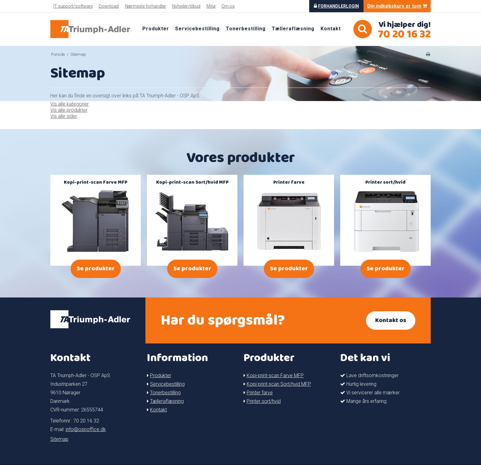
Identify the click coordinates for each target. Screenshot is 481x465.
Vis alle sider (63, 116)
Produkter (155, 29)
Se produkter (96, 269)
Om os (228, 6)
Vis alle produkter (68, 110)
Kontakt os (390, 320)
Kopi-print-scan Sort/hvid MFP (279, 384)
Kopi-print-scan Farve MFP (275, 375)
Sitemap (59, 439)
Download (109, 6)
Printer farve (260, 393)
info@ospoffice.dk (86, 429)
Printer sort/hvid (264, 401)
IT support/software (73, 6)
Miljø (210, 6)
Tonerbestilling (246, 29)
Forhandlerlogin (338, 6)
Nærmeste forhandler (145, 6)
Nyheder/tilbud (186, 6)
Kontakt (331, 29)
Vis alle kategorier (69, 104)
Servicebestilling (197, 29)
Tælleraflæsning (293, 29)
